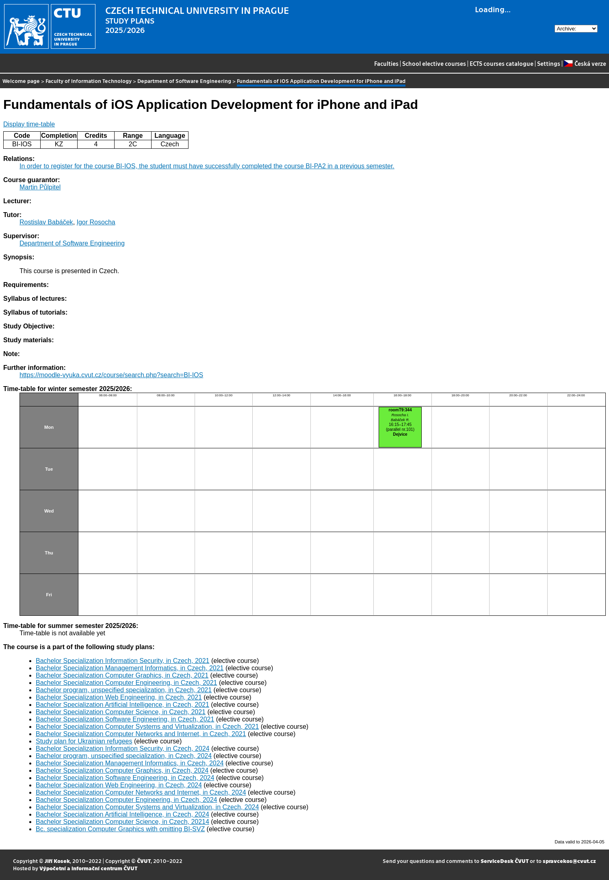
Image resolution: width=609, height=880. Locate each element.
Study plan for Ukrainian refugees (84, 741)
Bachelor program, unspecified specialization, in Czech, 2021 (124, 690)
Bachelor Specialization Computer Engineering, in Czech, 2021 (126, 682)
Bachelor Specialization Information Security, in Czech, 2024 (122, 748)
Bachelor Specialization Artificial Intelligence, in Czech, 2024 (122, 814)
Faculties (386, 63)
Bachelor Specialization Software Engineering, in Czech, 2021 (125, 719)
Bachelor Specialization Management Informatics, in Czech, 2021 (129, 668)
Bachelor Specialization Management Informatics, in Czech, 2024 (129, 763)
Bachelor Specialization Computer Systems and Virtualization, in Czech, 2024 (147, 807)
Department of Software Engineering (184, 81)
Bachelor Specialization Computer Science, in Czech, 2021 (121, 711)
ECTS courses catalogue (501, 63)
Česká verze (585, 63)
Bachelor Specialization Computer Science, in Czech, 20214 (122, 821)
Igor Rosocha (96, 222)
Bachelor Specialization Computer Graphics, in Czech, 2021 (122, 675)
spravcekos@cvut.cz (569, 861)
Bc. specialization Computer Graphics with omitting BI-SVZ (120, 829)
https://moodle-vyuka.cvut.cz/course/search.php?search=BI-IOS (111, 375)
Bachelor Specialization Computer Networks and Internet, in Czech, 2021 (141, 733)
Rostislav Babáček (46, 222)
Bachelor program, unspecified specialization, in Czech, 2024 (124, 755)
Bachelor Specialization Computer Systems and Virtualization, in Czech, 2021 (147, 726)
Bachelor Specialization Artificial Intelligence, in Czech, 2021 (122, 704)
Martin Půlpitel (40, 187)
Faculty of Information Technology (89, 81)
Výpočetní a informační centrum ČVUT (88, 868)
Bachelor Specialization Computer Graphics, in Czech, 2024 (122, 770)
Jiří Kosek (57, 861)
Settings (548, 63)
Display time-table (29, 124)
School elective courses (434, 63)
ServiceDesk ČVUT (505, 861)
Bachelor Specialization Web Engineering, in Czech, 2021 (119, 697)
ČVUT (144, 861)
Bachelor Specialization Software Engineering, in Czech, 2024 (125, 777)
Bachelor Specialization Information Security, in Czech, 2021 (122, 660)
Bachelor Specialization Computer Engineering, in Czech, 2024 (126, 799)
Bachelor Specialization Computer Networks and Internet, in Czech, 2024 (141, 792)
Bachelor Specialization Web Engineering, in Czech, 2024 (119, 785)
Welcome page (21, 81)
